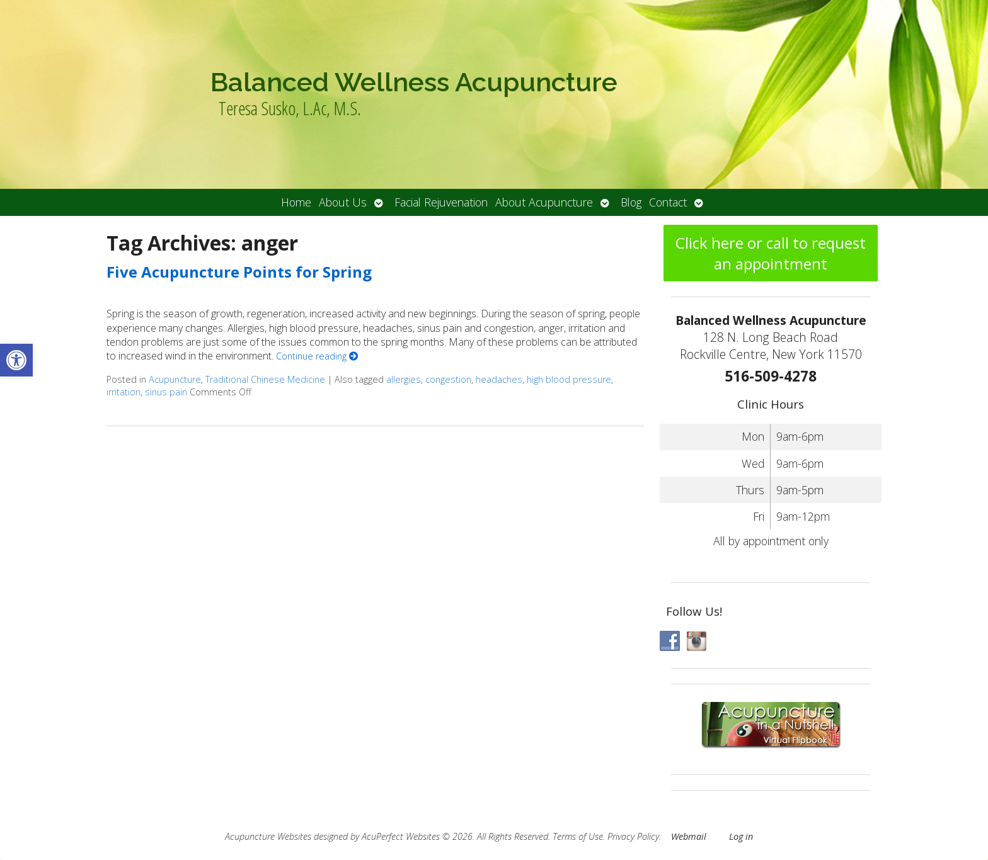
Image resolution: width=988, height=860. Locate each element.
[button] (16, 360)
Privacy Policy (633, 836)
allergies (403, 379)
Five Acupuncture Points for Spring (239, 271)
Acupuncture (175, 379)
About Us (343, 202)
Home (296, 202)
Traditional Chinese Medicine (265, 379)
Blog (631, 202)
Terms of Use (578, 836)
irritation (123, 392)
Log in (741, 836)
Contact (668, 202)
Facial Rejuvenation (441, 202)
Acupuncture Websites (268, 836)
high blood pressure (569, 379)
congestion (448, 379)
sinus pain (166, 392)
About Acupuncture (544, 202)
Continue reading (317, 356)
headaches (499, 379)
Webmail (688, 836)
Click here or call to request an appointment (770, 253)
